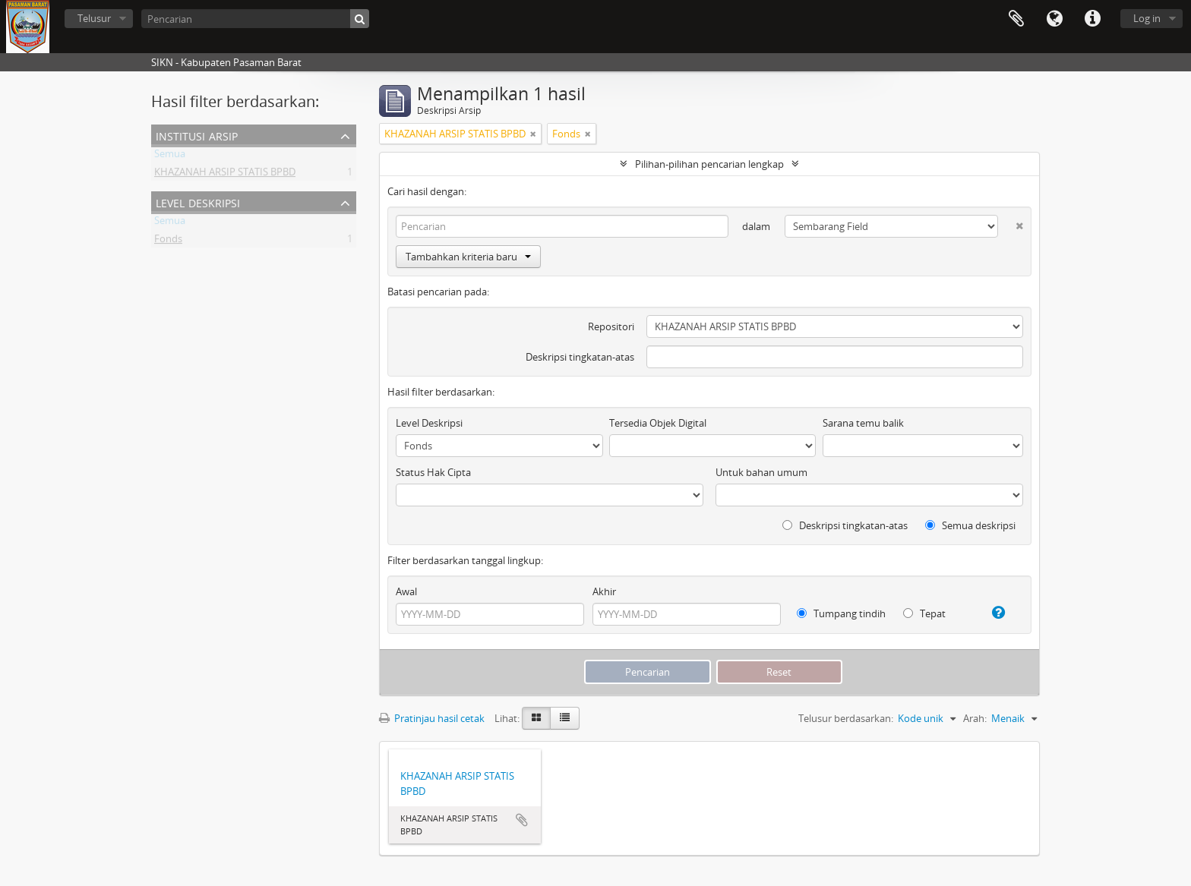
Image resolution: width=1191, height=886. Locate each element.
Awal (406, 591)
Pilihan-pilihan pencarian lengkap (709, 164)
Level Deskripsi (198, 201)
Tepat (924, 613)
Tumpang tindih (841, 613)
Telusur (94, 18)
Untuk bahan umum (761, 472)
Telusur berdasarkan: (845, 718)
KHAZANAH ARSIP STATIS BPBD (224, 174)
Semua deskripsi (970, 525)
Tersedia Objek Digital (657, 423)
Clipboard (1016, 19)
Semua (169, 156)
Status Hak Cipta (433, 472)
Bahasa (1054, 19)
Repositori (611, 326)
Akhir (604, 591)
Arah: (975, 718)
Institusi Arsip (197, 135)
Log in (1147, 18)
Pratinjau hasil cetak (432, 718)
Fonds (168, 241)
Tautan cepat (1092, 19)
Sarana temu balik (863, 423)
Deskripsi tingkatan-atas (580, 357)
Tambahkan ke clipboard (521, 820)
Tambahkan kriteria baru (468, 256)
